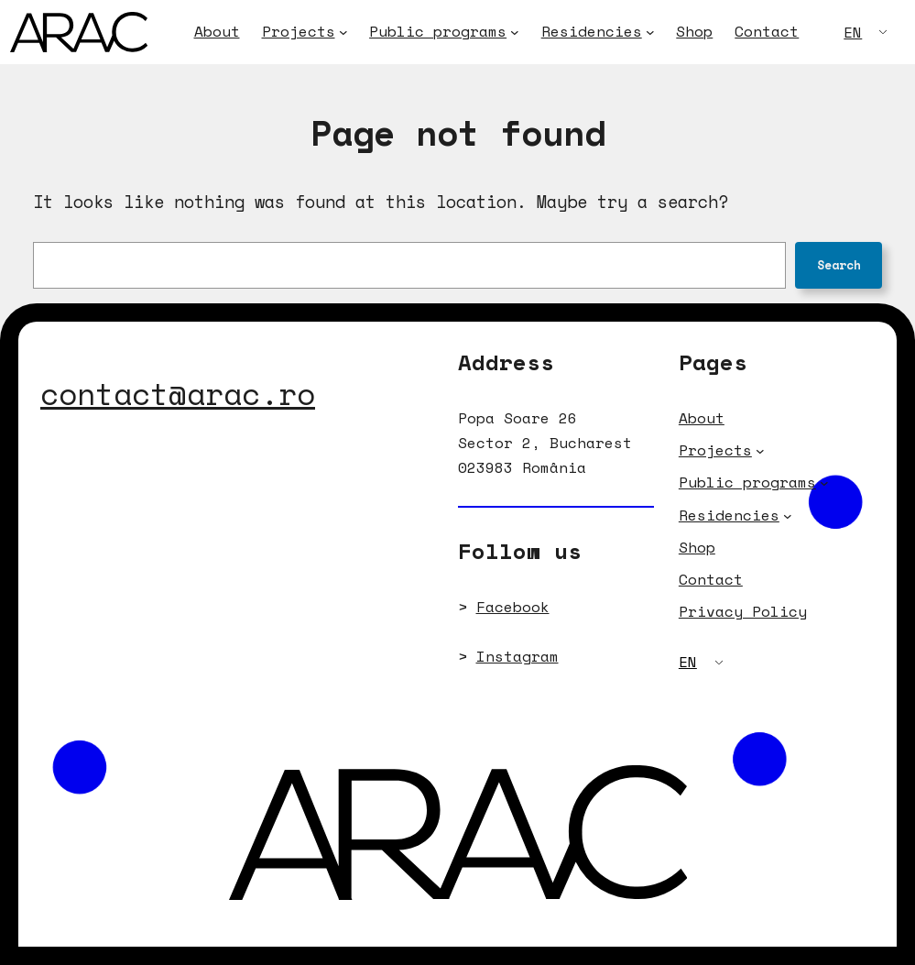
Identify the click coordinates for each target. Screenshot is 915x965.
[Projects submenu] (343, 32)
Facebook (513, 607)
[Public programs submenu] (514, 32)
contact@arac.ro (177, 393)
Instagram (517, 656)
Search (839, 265)
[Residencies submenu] (650, 32)
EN (853, 32)
